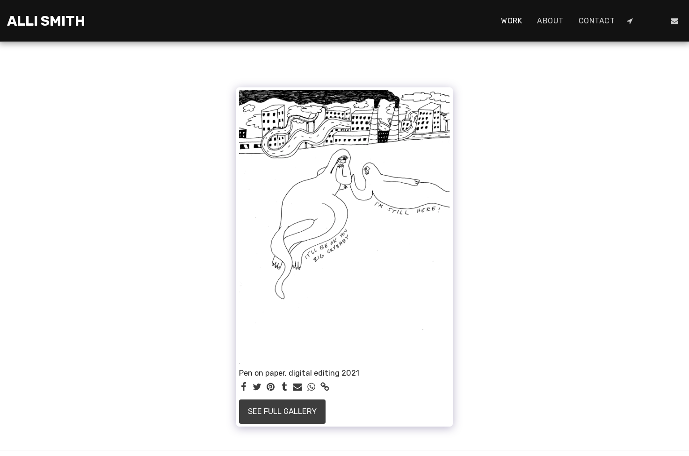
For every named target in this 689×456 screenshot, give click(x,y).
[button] (630, 21)
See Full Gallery (282, 411)
